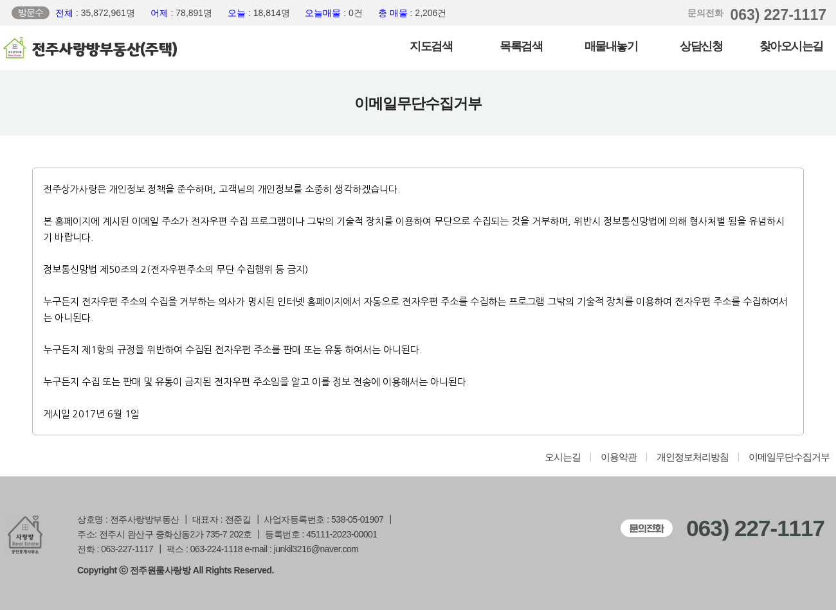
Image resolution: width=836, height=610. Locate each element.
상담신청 (701, 46)
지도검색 (431, 46)
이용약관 (619, 457)
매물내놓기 (611, 46)
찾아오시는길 (791, 46)
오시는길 (563, 457)
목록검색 (521, 46)
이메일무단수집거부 (789, 457)
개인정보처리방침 (693, 457)
